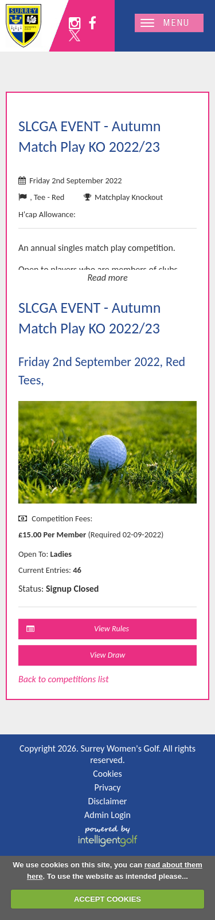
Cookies (107, 773)
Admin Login (107, 814)
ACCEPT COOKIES (107, 899)
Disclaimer (107, 801)
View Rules (77, 629)
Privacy (107, 787)
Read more (107, 277)
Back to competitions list (63, 679)
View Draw (108, 655)
